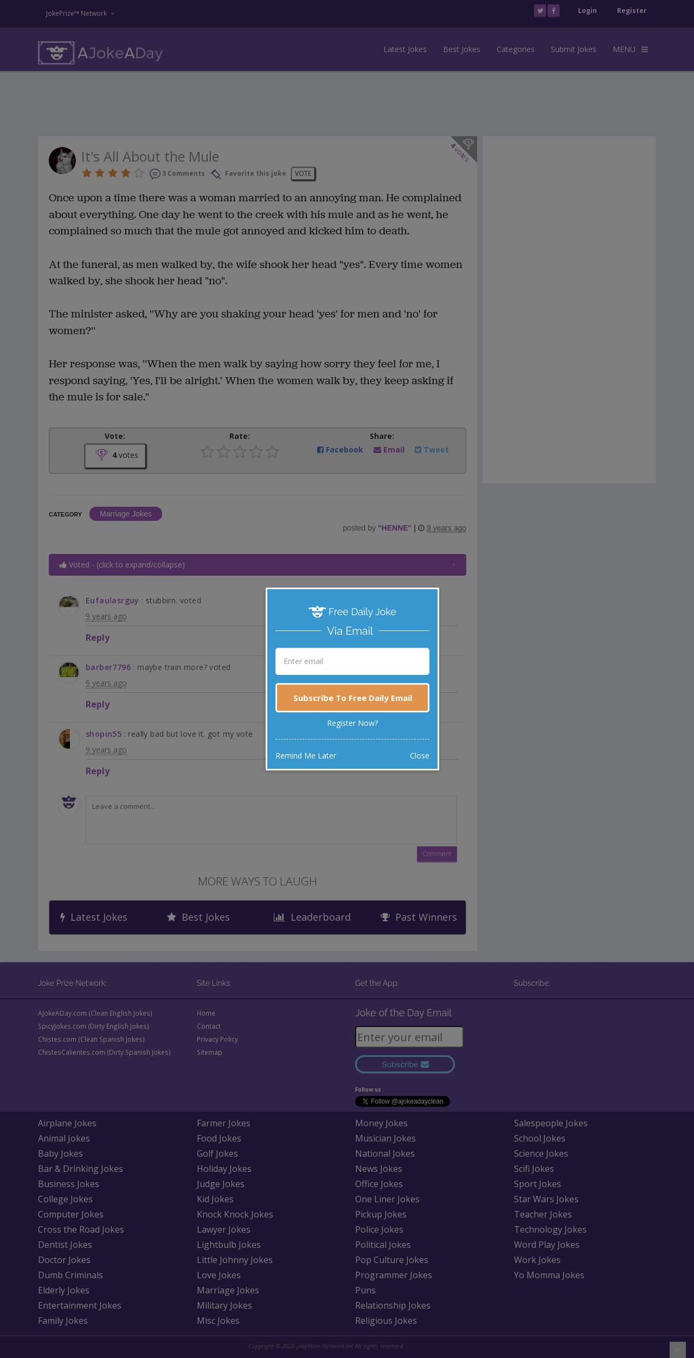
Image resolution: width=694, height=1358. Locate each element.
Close (419, 755)
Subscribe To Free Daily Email (352, 697)
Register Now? (352, 723)
